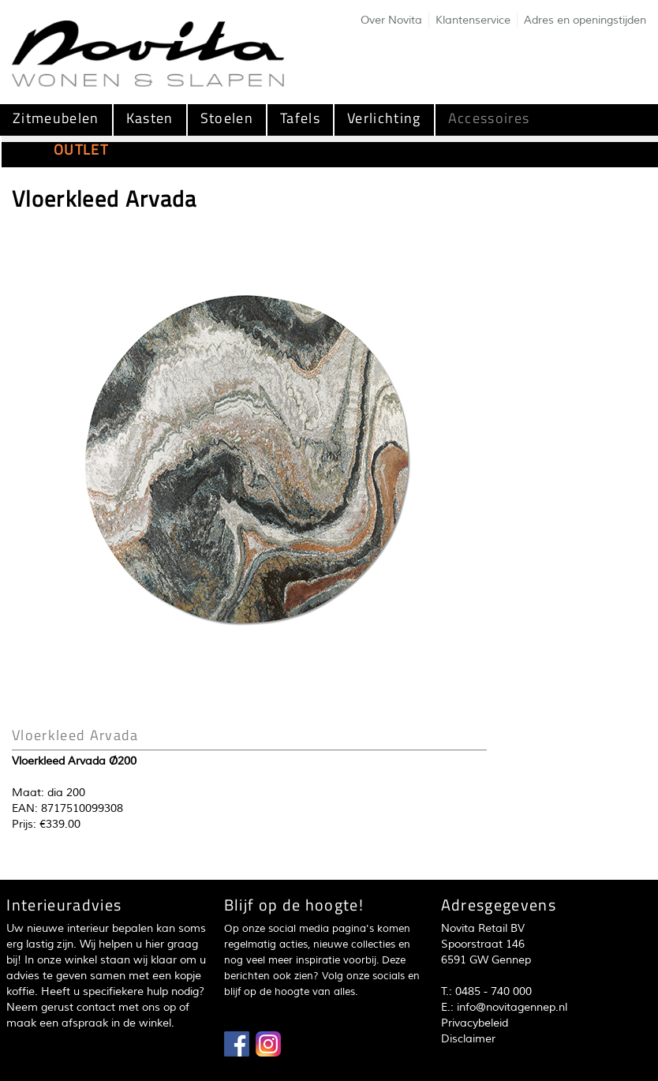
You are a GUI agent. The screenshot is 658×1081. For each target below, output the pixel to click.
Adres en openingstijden (585, 20)
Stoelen (226, 118)
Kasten (150, 118)
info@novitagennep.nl (512, 1007)
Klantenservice (473, 20)
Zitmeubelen (56, 118)
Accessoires (489, 118)
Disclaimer (468, 1038)
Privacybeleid (474, 1023)
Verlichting (384, 118)
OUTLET (81, 149)
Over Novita (391, 20)
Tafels (300, 118)
